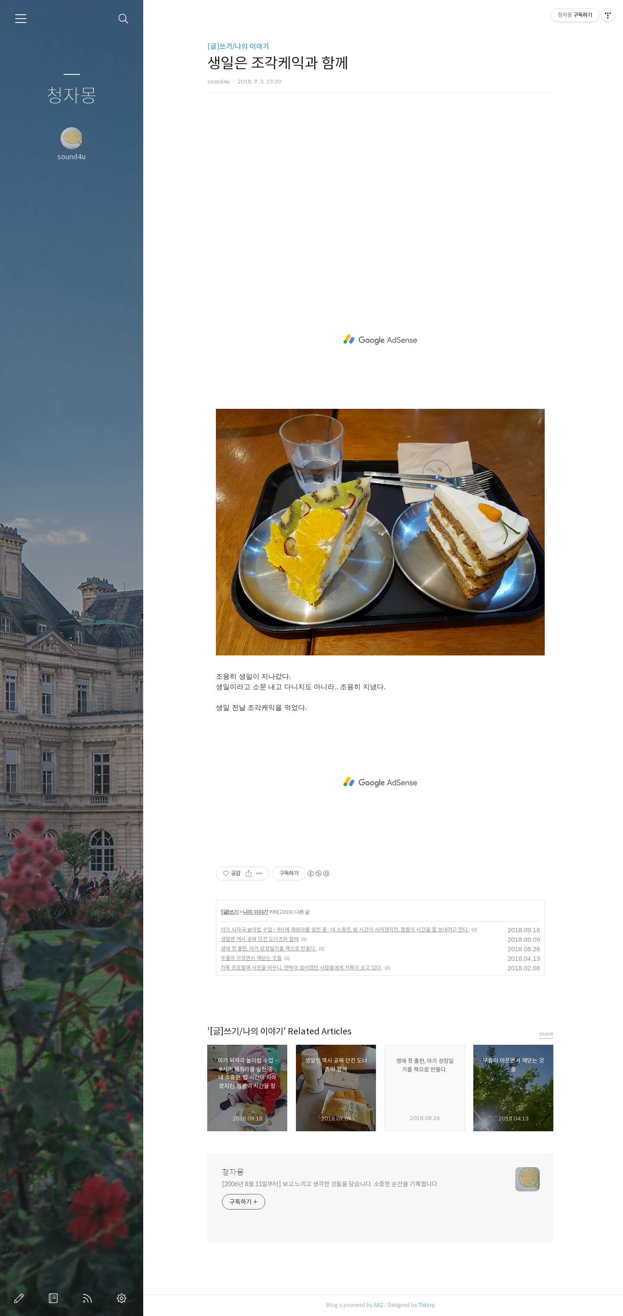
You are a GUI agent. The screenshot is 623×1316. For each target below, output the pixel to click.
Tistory (429, 1305)
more (549, 1033)
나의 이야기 (258, 912)
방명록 (55, 1298)
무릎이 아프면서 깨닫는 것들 (254, 958)
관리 (123, 1298)
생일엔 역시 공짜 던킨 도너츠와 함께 (263, 939)
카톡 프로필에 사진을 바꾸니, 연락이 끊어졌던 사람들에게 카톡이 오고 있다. (304, 967)
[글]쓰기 (232, 912)
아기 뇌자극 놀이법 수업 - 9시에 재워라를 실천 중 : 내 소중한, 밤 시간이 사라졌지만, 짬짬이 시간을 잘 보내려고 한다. (348, 929)
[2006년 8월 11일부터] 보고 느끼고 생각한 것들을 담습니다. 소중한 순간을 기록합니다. (333, 1184)
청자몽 (71, 96)
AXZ (381, 1305)
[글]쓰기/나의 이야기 (241, 46)
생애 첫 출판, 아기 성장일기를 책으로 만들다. (271, 948)
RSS (89, 1298)
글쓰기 (20, 1298)
